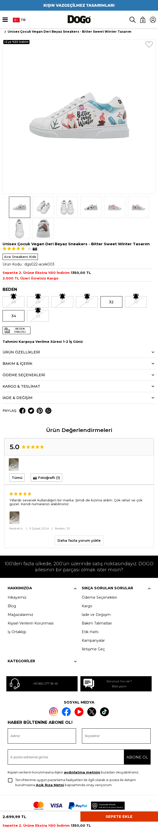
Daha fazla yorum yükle (79, 519)
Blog (12, 584)
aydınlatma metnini (82, 751)
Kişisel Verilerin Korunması (30, 602)
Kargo (87, 584)
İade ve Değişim (96, 593)
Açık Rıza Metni (50, 764)
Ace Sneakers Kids (20, 236)
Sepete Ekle (119, 816)
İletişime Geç (93, 628)
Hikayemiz (17, 576)
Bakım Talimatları (97, 602)
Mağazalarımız (20, 593)
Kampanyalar (93, 619)
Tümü (17, 457)
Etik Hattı (90, 610)
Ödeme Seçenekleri (99, 576)
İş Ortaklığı (17, 610)
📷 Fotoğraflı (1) (46, 457)
